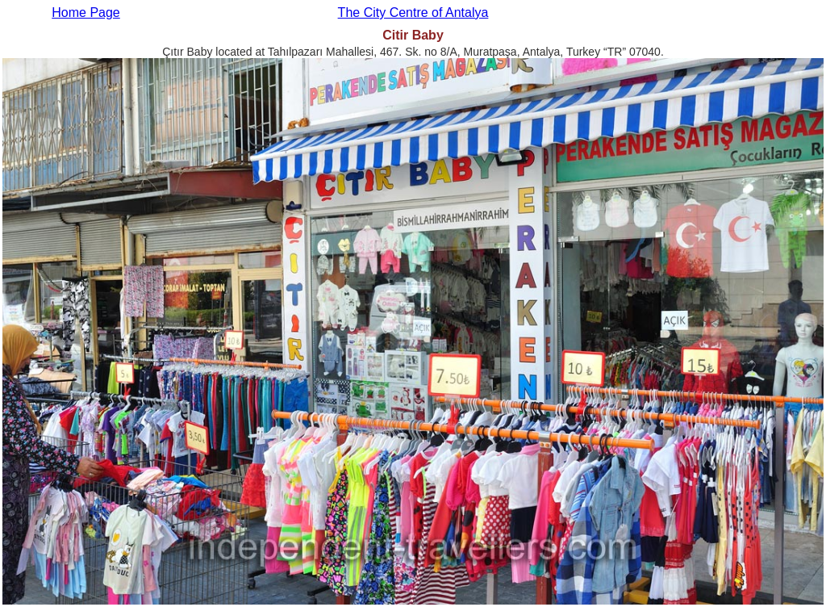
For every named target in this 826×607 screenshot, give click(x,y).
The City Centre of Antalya (413, 12)
